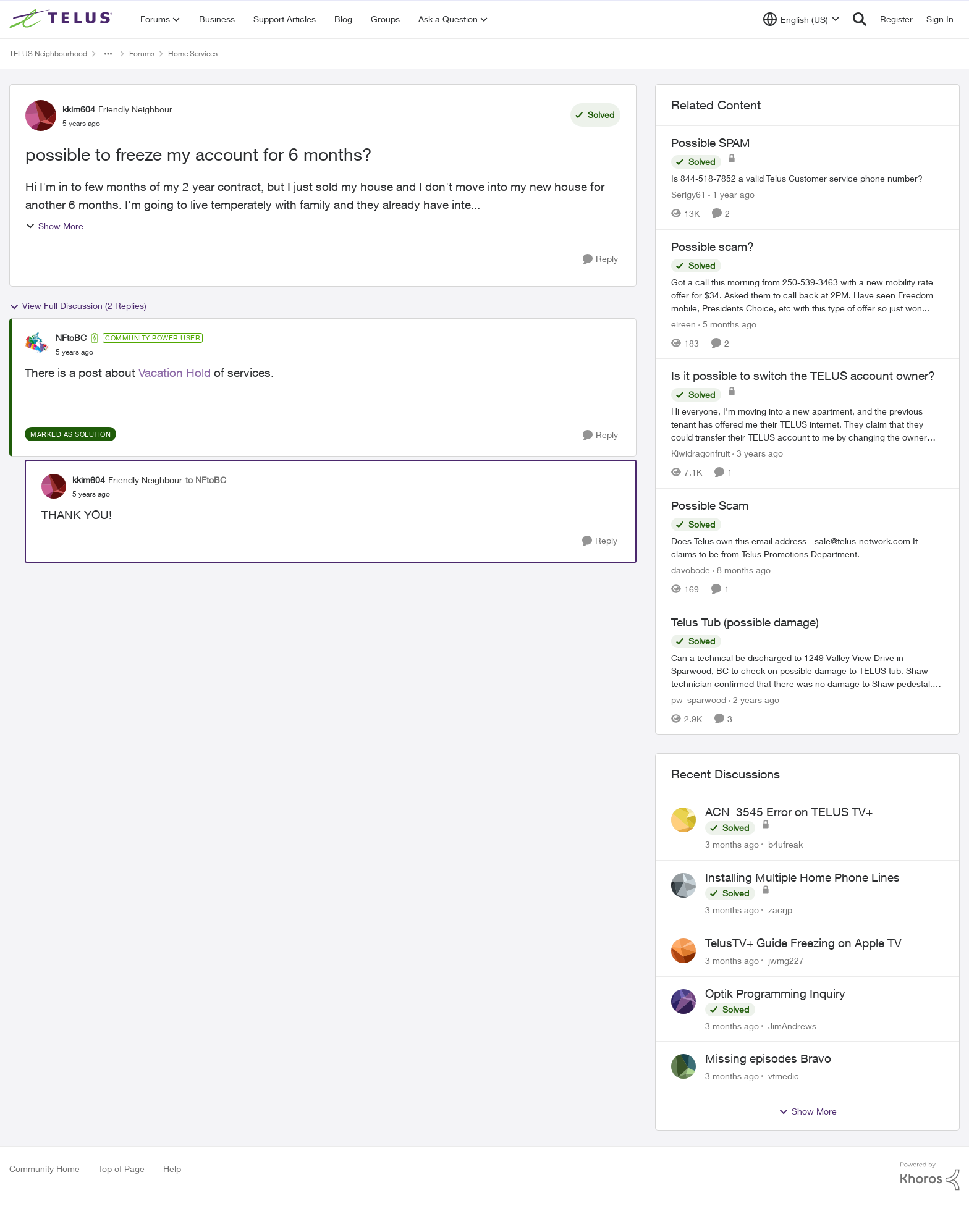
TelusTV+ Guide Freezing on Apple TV (803, 943)
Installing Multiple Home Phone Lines (802, 877)
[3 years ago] (757, 453)
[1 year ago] (731, 194)
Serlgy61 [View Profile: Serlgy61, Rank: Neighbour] (688, 194)
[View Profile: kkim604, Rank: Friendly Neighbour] (40, 115)
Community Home (44, 1168)
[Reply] (600, 259)
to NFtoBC (205, 479)
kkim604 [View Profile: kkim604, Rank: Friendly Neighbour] (78, 109)
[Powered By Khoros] (930, 1176)
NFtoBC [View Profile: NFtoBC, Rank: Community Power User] (71, 337)
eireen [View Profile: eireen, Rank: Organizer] (683, 323)
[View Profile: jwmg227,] (683, 950)
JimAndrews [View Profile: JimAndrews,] (792, 1025)
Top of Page (121, 1168)
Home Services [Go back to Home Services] (193, 53)
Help (172, 1168)
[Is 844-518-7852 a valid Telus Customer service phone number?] (807, 178)
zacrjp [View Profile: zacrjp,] (780, 909)
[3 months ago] (732, 844)
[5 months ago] (727, 323)
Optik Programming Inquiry (775, 993)
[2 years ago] (754, 699)
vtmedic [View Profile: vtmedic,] (783, 1076)
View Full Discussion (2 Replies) (77, 305)
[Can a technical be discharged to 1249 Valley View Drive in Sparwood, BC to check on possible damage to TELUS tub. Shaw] (807, 670)
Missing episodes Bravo (768, 1058)
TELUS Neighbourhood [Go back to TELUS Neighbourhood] (48, 53)
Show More (54, 226)
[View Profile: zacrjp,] (683, 885)
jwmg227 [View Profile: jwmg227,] (786, 960)
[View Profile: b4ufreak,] (683, 820)
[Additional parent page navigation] (108, 53)
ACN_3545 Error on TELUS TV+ (789, 812)
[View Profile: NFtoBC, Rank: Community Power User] (37, 344)
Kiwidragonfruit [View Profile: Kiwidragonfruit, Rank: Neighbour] (700, 453)
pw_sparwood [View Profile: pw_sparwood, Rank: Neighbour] (698, 699)
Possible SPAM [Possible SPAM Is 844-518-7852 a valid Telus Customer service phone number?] (710, 143)
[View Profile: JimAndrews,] (683, 1001)
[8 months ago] (742, 569)
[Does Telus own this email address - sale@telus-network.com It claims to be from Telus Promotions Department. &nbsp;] (807, 547)
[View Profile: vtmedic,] (683, 1066)
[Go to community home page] (62, 19)
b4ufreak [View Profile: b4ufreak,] (785, 844)
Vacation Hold (174, 372)
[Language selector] (801, 19)
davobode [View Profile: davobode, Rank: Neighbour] (690, 570)
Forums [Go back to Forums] (141, 53)
